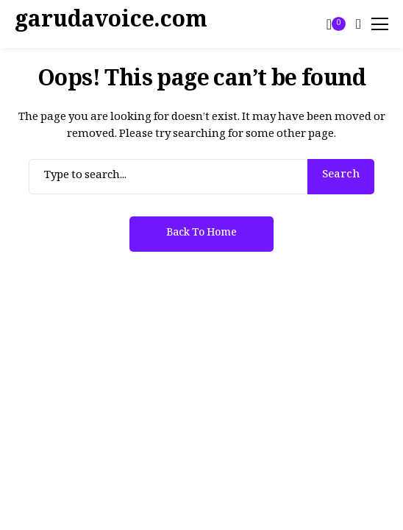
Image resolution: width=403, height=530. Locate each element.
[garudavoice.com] (55, 24)
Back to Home (201, 234)
